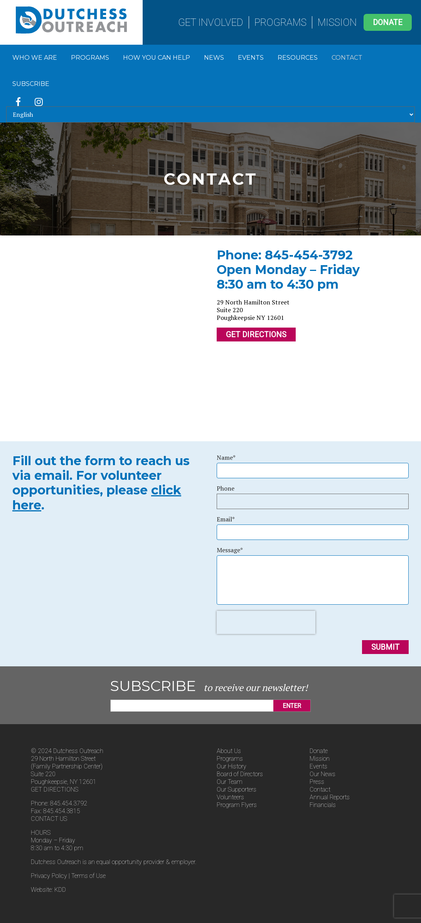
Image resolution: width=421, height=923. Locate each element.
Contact (347, 57)
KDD (60, 889)
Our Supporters (236, 789)
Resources (298, 57)
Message (230, 550)
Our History (231, 766)
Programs (280, 22)
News (214, 57)
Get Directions (256, 334)
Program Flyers (237, 805)
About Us (229, 751)
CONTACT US (49, 818)
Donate (387, 22)
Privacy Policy (49, 875)
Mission (337, 22)
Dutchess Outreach (71, 20)
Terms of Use (88, 875)
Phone (225, 488)
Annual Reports (330, 797)
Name (226, 457)
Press (317, 781)
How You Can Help (156, 57)
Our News (322, 774)
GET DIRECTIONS (54, 789)
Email (226, 519)
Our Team (229, 781)
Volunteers (230, 797)
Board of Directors (240, 774)
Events (251, 57)
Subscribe (30, 83)
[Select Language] (210, 114)
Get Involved (210, 22)
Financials (323, 805)
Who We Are (34, 57)
